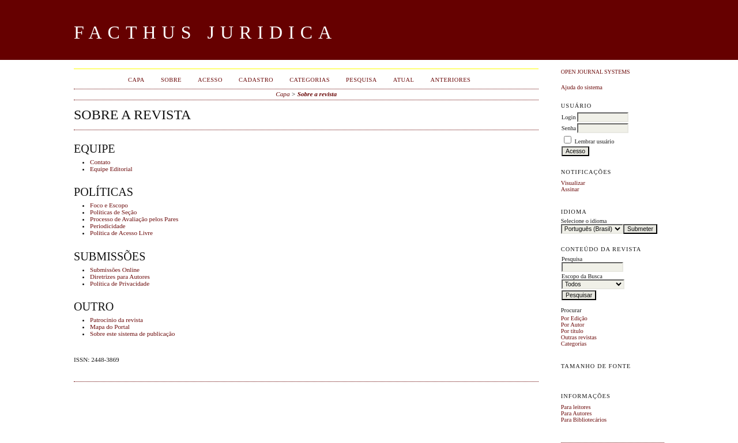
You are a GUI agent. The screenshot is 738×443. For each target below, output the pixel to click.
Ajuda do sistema (582, 87)
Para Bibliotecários (584, 420)
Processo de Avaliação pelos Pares (134, 218)
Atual (404, 80)
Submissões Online (115, 269)
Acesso (210, 80)
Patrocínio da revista (116, 319)
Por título (572, 331)
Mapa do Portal (110, 326)
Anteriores (450, 80)
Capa (136, 80)
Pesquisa (361, 80)
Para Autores (576, 413)
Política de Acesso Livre (121, 232)
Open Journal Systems (595, 72)
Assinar (570, 189)
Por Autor (573, 324)
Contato (100, 161)
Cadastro (256, 80)
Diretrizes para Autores (120, 276)
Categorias (573, 343)
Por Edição (574, 318)
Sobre (171, 80)
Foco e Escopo (109, 205)
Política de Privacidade (119, 283)
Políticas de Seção (113, 212)
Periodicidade (108, 225)
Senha (569, 128)
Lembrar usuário (594, 141)
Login (569, 117)
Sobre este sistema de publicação (132, 333)
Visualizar (573, 183)
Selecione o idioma (584, 221)
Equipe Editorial (111, 168)
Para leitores (576, 407)
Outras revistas (579, 337)
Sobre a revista (317, 93)
